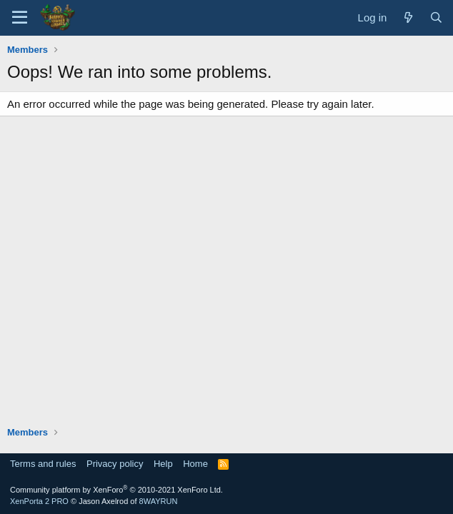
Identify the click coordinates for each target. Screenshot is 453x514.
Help (163, 463)
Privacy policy (114, 463)
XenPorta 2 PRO (39, 501)
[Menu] (19, 18)
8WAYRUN (158, 501)
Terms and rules (43, 463)
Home (195, 463)
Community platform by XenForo (116, 489)
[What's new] (408, 17)
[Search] (436, 17)
